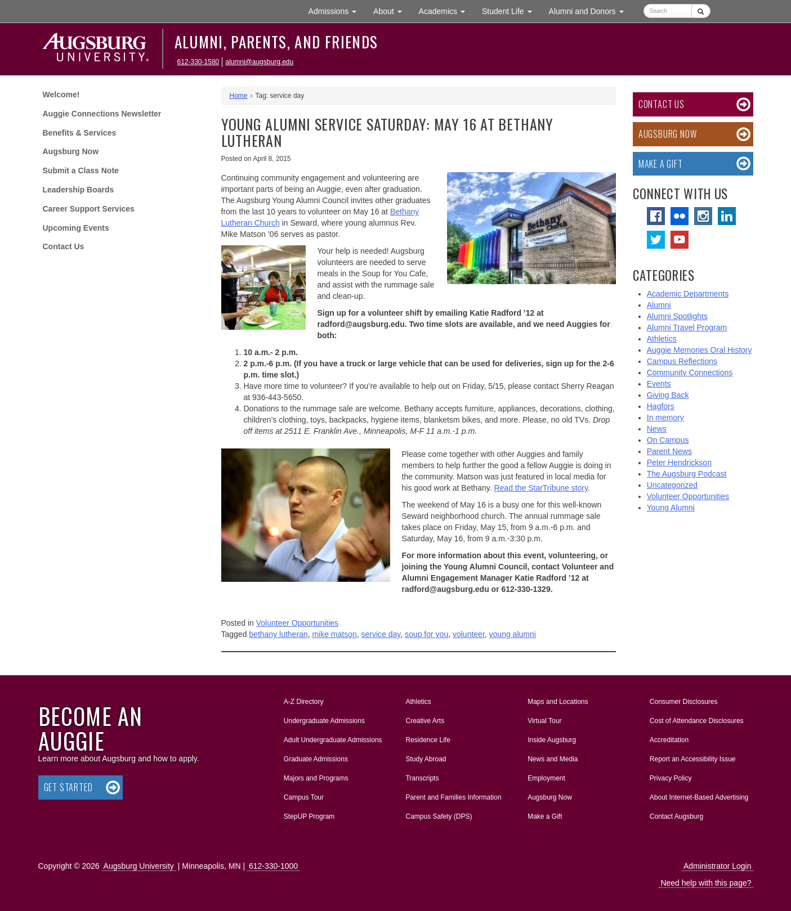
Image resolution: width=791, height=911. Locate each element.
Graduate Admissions (316, 759)
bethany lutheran (278, 634)
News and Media (553, 759)
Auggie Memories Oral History (699, 349)
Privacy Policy (671, 778)
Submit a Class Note (81, 170)
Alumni (659, 304)
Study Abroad (425, 759)
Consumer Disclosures (684, 702)
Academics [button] (446, 10)
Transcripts (422, 778)
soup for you (426, 634)
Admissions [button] (337, 10)
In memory (665, 417)
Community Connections (690, 372)
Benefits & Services (80, 132)
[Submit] (700, 11)
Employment (546, 778)
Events (659, 383)
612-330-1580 (198, 62)
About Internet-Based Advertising (699, 797)
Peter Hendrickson (679, 462)
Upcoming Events (76, 227)
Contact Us (63, 246)
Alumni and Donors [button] (590, 10)
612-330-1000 (273, 865)
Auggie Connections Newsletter (102, 113)
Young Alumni (671, 507)
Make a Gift (660, 163)
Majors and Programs (315, 776)
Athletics (662, 338)
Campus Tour (304, 797)
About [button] (391, 14)
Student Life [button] (511, 10)
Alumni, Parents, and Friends (276, 41)
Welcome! (61, 94)
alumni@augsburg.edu (259, 62)
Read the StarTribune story (541, 487)
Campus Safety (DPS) (438, 816)
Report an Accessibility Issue (693, 759)
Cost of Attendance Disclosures (697, 721)
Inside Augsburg (552, 740)
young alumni (512, 634)
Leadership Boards (78, 189)
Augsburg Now (71, 151)
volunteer (469, 634)
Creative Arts (424, 721)
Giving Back (668, 395)
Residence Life (427, 740)
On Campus (668, 440)
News (657, 428)
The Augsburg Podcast (687, 473)
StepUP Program (309, 816)
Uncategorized (672, 485)
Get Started (68, 787)
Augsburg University (139, 865)
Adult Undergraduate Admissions (333, 740)
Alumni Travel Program (687, 327)
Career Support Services (89, 208)
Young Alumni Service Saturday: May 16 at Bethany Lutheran (387, 132)
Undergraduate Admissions (324, 721)
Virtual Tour (544, 721)
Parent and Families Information (453, 797)
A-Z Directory (304, 702)
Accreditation (669, 740)
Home (239, 96)
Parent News (669, 451)
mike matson (334, 634)
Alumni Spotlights (677, 316)
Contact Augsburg (676, 816)
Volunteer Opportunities (297, 622)
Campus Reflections (682, 361)
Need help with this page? (705, 882)
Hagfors (660, 406)
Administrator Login (717, 865)
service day (381, 634)
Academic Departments (688, 293)
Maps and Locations (558, 702)
